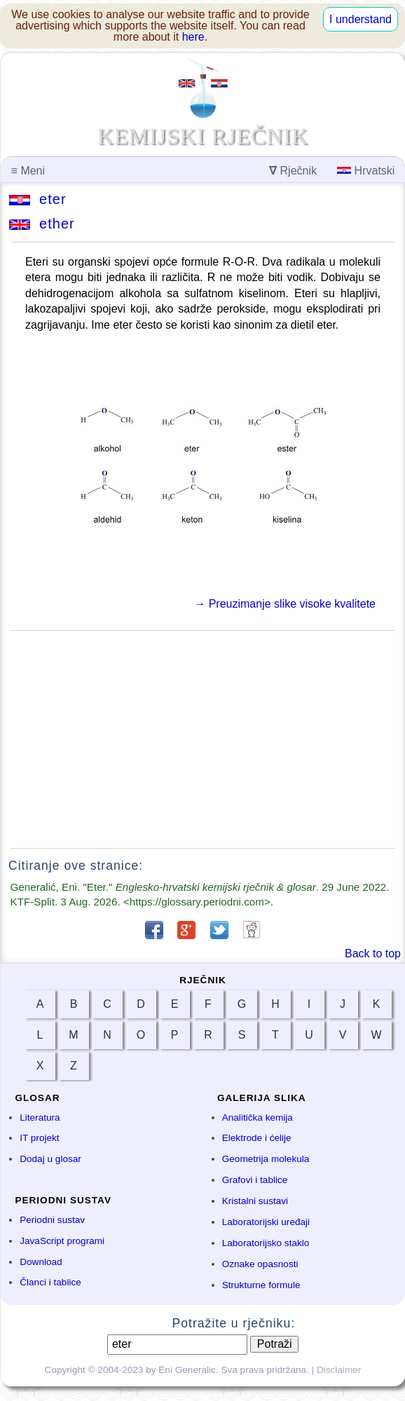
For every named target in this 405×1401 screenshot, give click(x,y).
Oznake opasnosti (260, 1264)
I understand (360, 19)
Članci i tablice (50, 1282)
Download (41, 1262)
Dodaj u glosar (50, 1159)
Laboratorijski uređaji (266, 1222)
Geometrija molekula (266, 1159)
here (193, 37)
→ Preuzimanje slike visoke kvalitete (285, 604)
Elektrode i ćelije (256, 1138)
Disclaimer (339, 1370)
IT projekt (39, 1138)
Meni (28, 171)
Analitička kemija (257, 1117)
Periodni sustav (52, 1220)
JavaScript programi (62, 1241)
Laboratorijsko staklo (266, 1243)
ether (42, 223)
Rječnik (293, 171)
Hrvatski (365, 171)
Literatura (40, 1117)
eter (38, 199)
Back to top (373, 953)
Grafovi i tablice (255, 1180)
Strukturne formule (261, 1285)
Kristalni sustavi (255, 1201)
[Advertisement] (203, 739)
